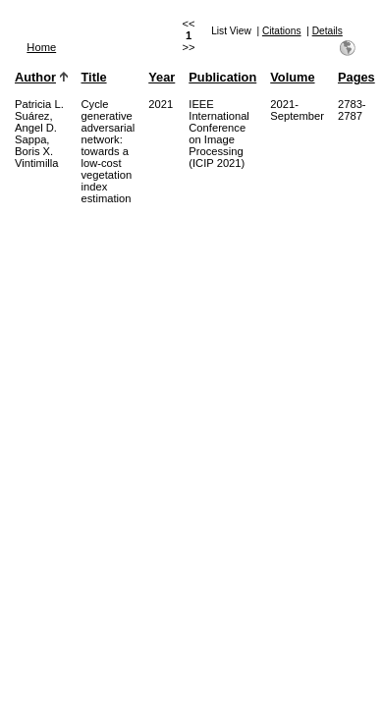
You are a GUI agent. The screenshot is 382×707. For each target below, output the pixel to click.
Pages (356, 77)
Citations (281, 31)
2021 (160, 104)
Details (327, 31)
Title (94, 77)
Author (35, 77)
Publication (222, 77)
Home (41, 47)
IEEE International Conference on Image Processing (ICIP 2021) (219, 133)
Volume (292, 77)
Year (161, 77)
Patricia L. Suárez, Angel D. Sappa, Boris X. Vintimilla (39, 133)
